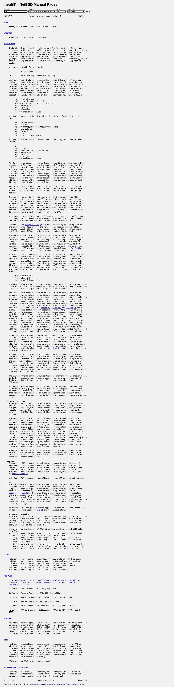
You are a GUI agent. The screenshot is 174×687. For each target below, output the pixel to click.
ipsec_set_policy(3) (19, 493)
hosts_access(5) (20, 474)
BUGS (6, 640)
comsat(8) (45, 308)
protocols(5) (52, 580)
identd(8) (52, 348)
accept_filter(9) (33, 225)
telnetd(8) (14, 584)
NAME (6, 23)
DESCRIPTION (9, 44)
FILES (6, 555)
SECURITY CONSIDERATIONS (16, 667)
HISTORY (7, 618)
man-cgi (66, 684)
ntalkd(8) (71, 308)
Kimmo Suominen (50, 684)
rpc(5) (64, 580)
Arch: (59, 9)
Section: (31, 9)
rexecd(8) (47, 582)
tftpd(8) (65, 310)
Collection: (71, 9)
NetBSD (39, 684)
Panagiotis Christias (77, 684)
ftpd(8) (37, 582)
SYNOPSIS (8, 33)
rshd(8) (71, 582)
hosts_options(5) (35, 580)
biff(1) (56, 308)
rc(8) (63, 48)
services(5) (75, 580)
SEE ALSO (8, 576)
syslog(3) (38, 510)
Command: (8, 9)
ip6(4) (66, 548)
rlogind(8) (60, 582)
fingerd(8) (26, 582)
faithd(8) (79, 248)
